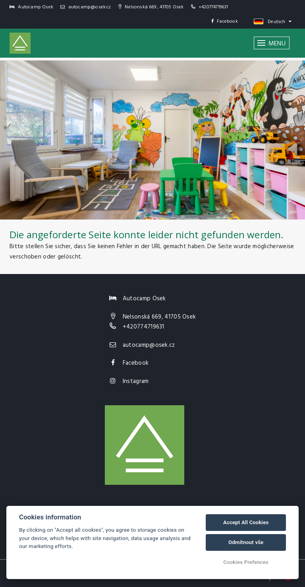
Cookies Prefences (245, 562)
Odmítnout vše (245, 542)
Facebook (224, 21)
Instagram (136, 381)
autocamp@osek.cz (85, 7)
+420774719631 (213, 7)
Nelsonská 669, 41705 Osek (159, 317)
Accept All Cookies (245, 522)
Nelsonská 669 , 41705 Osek (151, 7)
